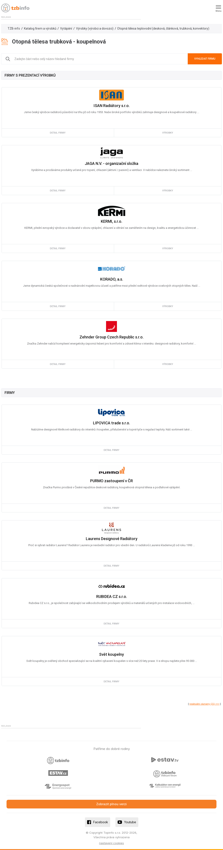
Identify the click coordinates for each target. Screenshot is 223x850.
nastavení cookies (111, 843)
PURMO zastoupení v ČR (111, 481)
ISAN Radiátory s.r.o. (112, 105)
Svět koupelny (111, 654)
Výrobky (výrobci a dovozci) (94, 28)
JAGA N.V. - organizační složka (111, 163)
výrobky (167, 132)
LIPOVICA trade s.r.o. (111, 423)
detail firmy (58, 132)
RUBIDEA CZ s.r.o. (111, 596)
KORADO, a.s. (111, 279)
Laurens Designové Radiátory (111, 538)
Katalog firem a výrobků (40, 28)
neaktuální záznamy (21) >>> (204, 704)
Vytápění (66, 28)
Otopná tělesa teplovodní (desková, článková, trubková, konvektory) (163, 28)
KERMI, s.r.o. (111, 221)
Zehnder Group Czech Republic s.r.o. (111, 337)
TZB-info (14, 28)
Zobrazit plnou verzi (111, 804)
